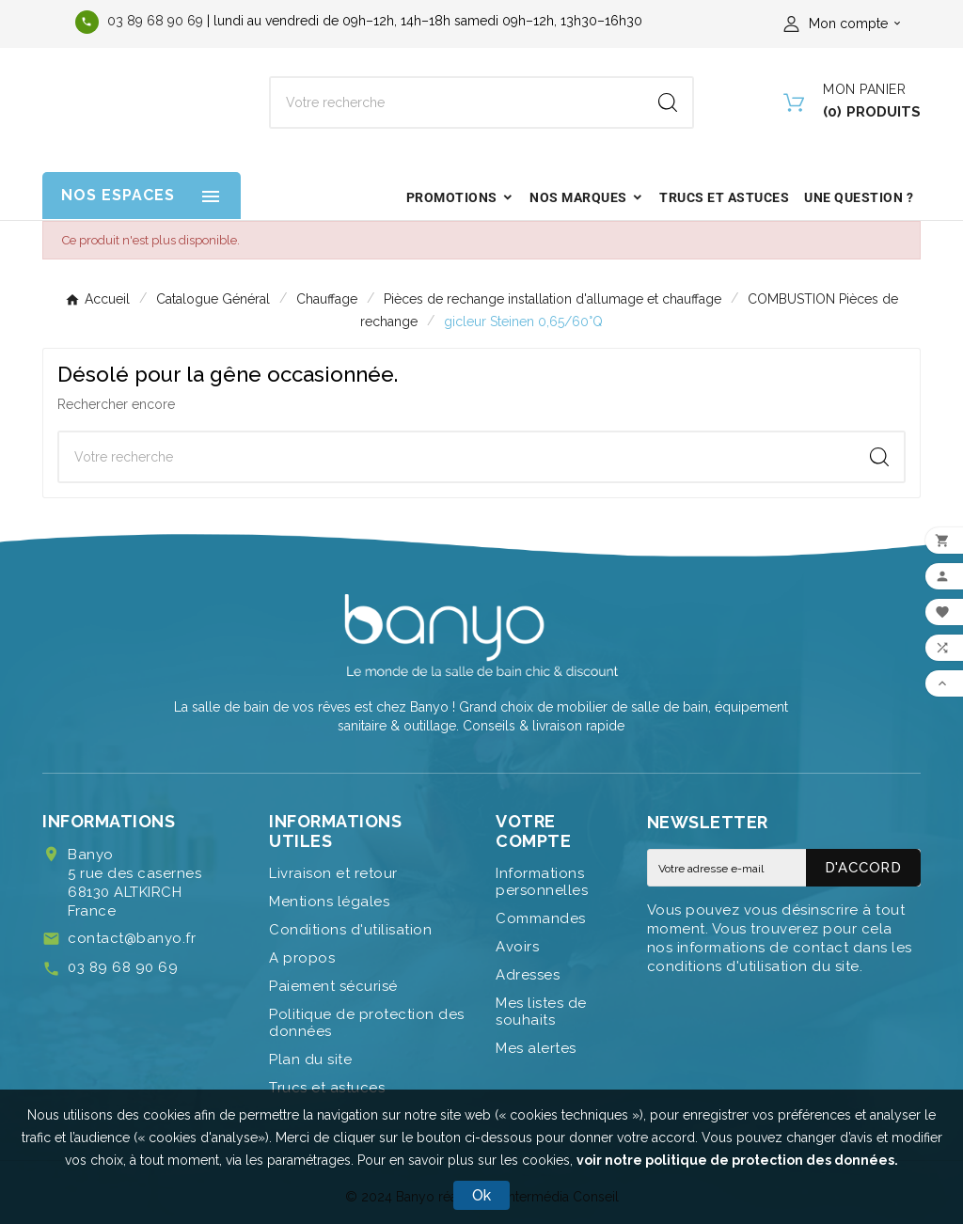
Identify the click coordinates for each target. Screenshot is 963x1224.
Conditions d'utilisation (350, 929)
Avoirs (517, 946)
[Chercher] (457, 102)
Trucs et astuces (327, 1087)
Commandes (541, 918)
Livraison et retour (333, 873)
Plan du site (310, 1059)
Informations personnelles (542, 882)
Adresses (528, 974)
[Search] (667, 102)
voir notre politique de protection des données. (737, 1160)
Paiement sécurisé (333, 986)
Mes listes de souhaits (541, 1011)
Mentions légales (329, 901)
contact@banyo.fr (132, 938)
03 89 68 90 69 (155, 20)
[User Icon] (845, 23)
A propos (302, 957)
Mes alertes (536, 1048)
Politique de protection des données (367, 1023)
